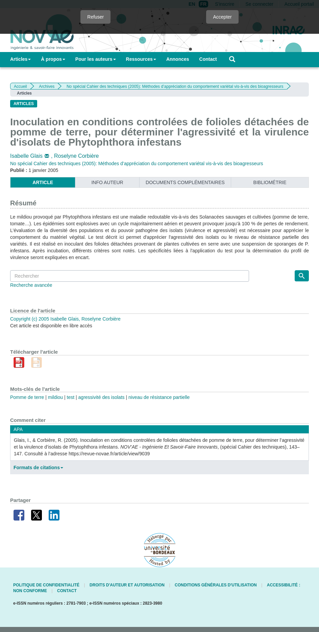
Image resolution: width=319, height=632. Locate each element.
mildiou (55, 397)
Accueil (20, 86)
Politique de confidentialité (46, 585)
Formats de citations (38, 467)
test (71, 397)
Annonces (177, 59)
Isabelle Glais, (32, 156)
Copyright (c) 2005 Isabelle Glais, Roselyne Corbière (65, 319)
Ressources (141, 59)
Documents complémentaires (185, 182)
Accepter (222, 17)
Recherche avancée (31, 285)
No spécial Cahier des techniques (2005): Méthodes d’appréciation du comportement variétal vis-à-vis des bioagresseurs (175, 86)
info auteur (107, 182)
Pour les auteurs (95, 59)
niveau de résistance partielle (159, 397)
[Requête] (129, 276)
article (42, 182)
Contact (208, 59)
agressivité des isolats (101, 397)
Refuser (95, 17)
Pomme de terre (27, 397)
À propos (53, 59)
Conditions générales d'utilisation (216, 585)
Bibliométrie (270, 182)
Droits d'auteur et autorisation (127, 585)
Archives (46, 86)
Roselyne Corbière (76, 156)
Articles (20, 59)
